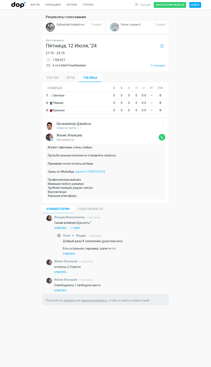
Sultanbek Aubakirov (70, 24)
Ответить (60, 228)
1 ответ (75, 228)
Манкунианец (69, 217)
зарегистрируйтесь (94, 300)
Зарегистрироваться (170, 5)
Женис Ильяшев (69, 135)
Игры (71, 77)
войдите (69, 300)
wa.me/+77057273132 (90, 171)
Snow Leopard (130, 24)
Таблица (90, 77)
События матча (90, 209)
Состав (52, 77)
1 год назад (93, 217)
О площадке (158, 65)
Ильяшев (66, 261)
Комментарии (58, 209)
